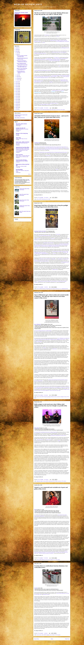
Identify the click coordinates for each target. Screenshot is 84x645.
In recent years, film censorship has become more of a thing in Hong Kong (45, 432)
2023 (17, 81)
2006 (17, 109)
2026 (17, 47)
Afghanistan (38, 481)
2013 (17, 97)
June (18, 52)
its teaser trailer (48, 155)
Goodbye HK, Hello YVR (20, 128)
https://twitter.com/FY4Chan (20, 117)
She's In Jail (53, 238)
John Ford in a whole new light (21, 166)
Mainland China (48, 109)
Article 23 (38, 109)
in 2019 (43, 42)
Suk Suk (57, 169)
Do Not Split (58, 234)
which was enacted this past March (54, 60)
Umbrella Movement (65, 288)
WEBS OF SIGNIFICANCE (28, 4)
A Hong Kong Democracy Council (58, 90)
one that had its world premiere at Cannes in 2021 (58, 435)
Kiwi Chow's (44, 235)
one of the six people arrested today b (60, 58)
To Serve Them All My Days (61, 593)
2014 (17, 96)
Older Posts (67, 638)
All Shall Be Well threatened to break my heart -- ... (22, 59)
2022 (17, 83)
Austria (38, 634)
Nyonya (44, 347)
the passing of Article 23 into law (48, 242)
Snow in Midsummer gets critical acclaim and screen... (22, 64)
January (18, 79)
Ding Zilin (51, 81)
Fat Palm (17, 134)
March (18, 76)
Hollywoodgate (36, 427)
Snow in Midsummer (37, 324)
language (49, 396)
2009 (17, 104)
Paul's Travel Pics (19, 154)
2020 (17, 86)
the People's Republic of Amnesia (45, 104)
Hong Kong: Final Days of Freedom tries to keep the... (22, 61)
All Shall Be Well (37, 142)
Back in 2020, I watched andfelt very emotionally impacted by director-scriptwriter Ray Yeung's (50, 146)
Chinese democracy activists (38, 80)
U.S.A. (60, 288)
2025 (17, 49)
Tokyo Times (18, 137)
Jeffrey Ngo (53, 258)
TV (55, 634)
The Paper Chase (38, 594)
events (41, 109)
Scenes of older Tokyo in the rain (21, 138)
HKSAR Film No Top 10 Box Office (22, 147)
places (55, 109)
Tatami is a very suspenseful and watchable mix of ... (22, 69)
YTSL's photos (62, 109)
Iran (45, 559)
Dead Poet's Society (46, 594)
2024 (17, 51)
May (18, 54)
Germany (44, 481)
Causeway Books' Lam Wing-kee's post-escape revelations (50, 246)
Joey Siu (45, 258)
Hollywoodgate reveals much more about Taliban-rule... (22, 66)
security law (58, 109)
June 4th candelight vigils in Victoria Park (62, 41)
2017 (17, 91)
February (18, 78)
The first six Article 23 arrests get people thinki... (22, 56)
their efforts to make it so (54, 103)
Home (52, 638)
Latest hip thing (18, 124)
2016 (17, 93)
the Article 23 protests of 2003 (64, 243)
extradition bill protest (42, 288)
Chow (59, 65)
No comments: (46, 107)
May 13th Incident (39, 341)
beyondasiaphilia (19, 169)
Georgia (40, 559)
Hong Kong (44, 109)
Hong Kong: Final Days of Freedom (40, 231)
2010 (17, 102)
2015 (17, 94)
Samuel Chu (48, 258)
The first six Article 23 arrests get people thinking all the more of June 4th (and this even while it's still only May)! (51, 13)
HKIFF (40, 199)
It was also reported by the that (42, 70)
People (53, 109)
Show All (29, 174)
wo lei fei (54, 253)
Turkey (53, 634)
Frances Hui (41, 258)
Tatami (59, 440)
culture (38, 199)
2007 (17, 107)
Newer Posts (36, 638)
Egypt (42, 481)
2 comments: (46, 633)
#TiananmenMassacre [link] (37, 92)
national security (55, 269)
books (40, 634)
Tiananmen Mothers (63, 79)
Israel (47, 559)
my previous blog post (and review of (43, 330)
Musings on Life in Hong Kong (22, 133)
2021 (17, 85)
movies (47, 199)
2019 (17, 88)
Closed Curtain (48, 439)
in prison (57, 36)
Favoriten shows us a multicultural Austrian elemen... (21, 72)
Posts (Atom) (54, 641)
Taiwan (65, 396)
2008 (17, 105)
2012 (17, 99)
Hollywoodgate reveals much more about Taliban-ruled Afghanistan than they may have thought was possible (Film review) (50, 405)
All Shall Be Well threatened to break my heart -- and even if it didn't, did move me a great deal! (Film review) (51, 116)
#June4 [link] (62, 91)
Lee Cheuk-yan (56, 57)
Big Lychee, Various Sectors (21, 123)
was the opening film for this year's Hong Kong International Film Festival (55, 152)
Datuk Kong (55, 348)
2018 (17, 89)
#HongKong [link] (53, 91)
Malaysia (52, 396)
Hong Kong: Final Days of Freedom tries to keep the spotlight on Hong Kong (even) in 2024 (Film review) (51, 206)
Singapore (62, 396)
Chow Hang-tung (48, 58)
